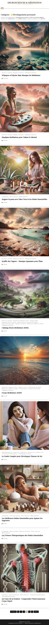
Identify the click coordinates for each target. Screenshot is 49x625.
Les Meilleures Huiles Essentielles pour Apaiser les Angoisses (22, 519)
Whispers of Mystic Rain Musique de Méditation (21, 75)
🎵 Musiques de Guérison (30, 72)
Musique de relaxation (18, 72)
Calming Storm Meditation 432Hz (15, 328)
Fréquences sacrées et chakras (9, 322)
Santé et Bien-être (14, 196)
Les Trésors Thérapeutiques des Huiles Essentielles (22, 535)
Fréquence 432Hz (34, 320)
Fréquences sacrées (22, 387)
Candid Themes (37, 623)
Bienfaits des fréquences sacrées (21, 320)
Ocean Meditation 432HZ (12, 393)
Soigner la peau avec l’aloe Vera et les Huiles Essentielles (24, 199)
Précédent (13, 611)
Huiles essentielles (14, 531)
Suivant (36, 611)
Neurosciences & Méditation (25, 2)
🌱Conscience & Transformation (9, 453)
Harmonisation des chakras (8, 323)
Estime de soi (23, 452)
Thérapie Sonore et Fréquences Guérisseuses (29, 388)
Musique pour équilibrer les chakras (35, 323)
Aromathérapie (5, 196)
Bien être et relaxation (7, 72)
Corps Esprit (5, 594)
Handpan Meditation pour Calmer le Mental (19, 137)
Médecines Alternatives (24, 531)
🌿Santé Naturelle (23, 196)
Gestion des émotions (15, 515)
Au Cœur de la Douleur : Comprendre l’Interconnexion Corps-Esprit (23, 600)
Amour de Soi (16, 452)
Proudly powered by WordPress (15, 623)
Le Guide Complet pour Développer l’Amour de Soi (22, 456)
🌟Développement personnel (24, 453)
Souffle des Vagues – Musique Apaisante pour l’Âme (22, 261)
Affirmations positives (7, 452)
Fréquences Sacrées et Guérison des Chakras (27, 322)
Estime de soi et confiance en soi (36, 452)
